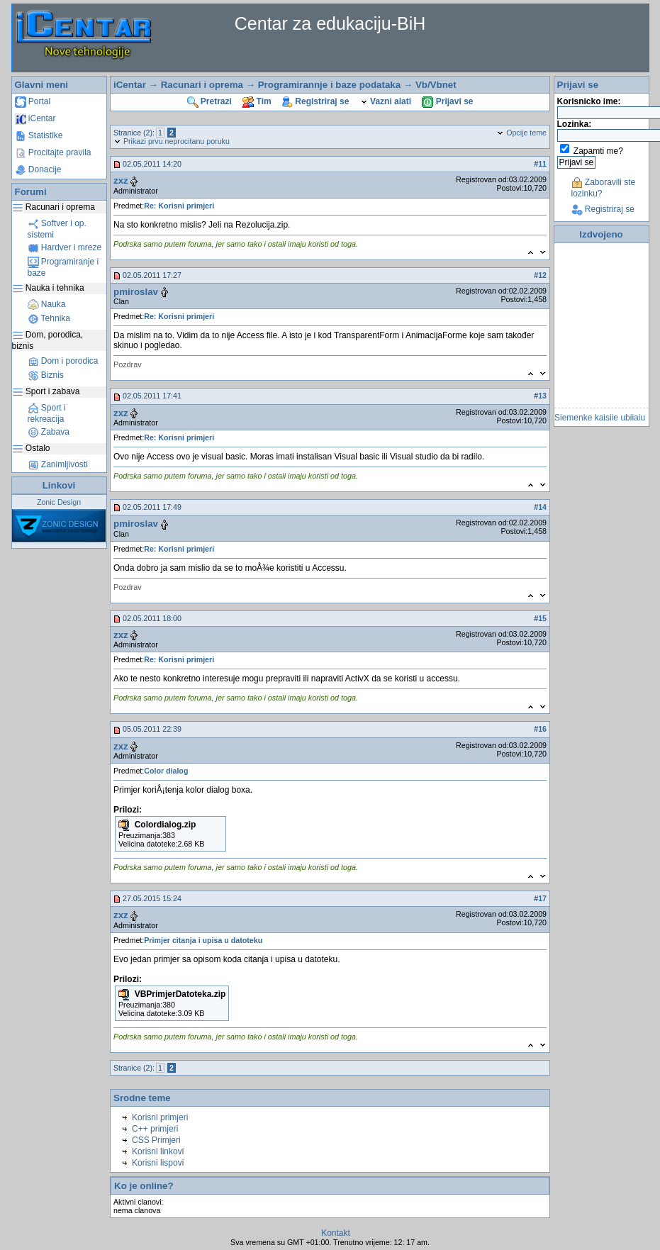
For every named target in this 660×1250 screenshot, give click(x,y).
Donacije (38, 169)
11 (542, 164)
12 (542, 275)
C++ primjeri (155, 1129)
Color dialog (166, 770)
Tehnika (49, 318)
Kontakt (335, 1233)
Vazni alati (385, 101)
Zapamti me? (598, 151)
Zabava (48, 432)
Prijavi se (447, 101)
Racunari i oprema (202, 84)
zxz (120, 180)
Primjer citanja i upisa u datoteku (203, 940)
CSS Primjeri (156, 1140)
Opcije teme (521, 132)
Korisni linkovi (158, 1151)
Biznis (46, 375)
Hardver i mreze (65, 247)
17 (542, 898)
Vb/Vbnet (436, 84)
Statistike (39, 135)
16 (542, 729)
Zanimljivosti (58, 464)
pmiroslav (135, 291)
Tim (256, 101)
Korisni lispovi (158, 1163)
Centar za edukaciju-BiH (330, 23)
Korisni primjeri (160, 1117)
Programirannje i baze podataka (329, 84)
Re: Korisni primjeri (179, 205)
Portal (33, 101)
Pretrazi (209, 101)
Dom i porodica (63, 361)
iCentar (35, 118)
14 (542, 507)
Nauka (47, 304)
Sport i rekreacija (47, 413)
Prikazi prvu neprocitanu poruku (171, 141)
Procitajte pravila (53, 152)
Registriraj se (315, 101)
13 (542, 395)
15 (542, 618)
